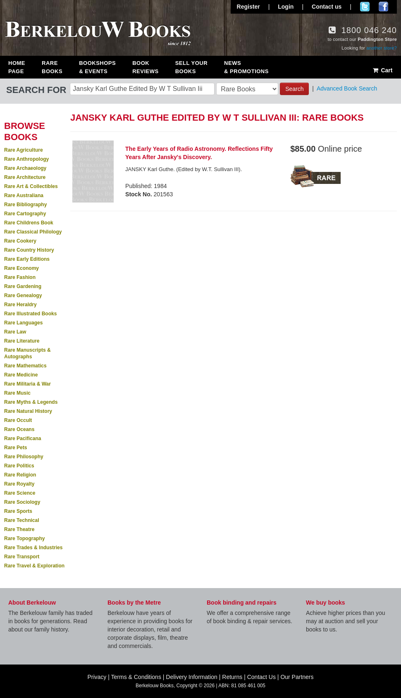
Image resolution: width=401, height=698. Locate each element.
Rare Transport (21, 557)
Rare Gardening (22, 286)
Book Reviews (145, 67)
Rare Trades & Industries (33, 547)
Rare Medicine (21, 375)
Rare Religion (20, 475)
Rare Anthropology (26, 159)
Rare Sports (18, 511)
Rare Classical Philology (33, 232)
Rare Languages (23, 323)
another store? (381, 47)
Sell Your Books (191, 67)
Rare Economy (21, 268)
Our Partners (296, 677)
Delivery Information (191, 677)
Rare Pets (15, 447)
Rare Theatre (19, 529)
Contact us (326, 6)
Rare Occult (18, 420)
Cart (382, 70)
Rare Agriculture (23, 150)
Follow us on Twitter (365, 7)
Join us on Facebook (383, 7)
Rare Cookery (20, 241)
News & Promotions (246, 67)
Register (248, 6)
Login (286, 6)
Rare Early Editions (27, 259)
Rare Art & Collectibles (31, 186)
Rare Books (52, 67)
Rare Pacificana (22, 438)
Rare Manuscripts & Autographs (27, 353)
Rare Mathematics (25, 366)
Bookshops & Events (97, 67)
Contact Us (261, 677)
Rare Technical (21, 520)
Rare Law (15, 332)
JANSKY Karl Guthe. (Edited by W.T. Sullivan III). (183, 169)
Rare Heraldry (20, 304)
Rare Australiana (23, 195)
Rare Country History (29, 250)
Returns (232, 677)
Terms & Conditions (136, 677)
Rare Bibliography (25, 204)
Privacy (96, 677)
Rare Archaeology (25, 168)
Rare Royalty (19, 484)
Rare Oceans (19, 429)
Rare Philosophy (23, 457)
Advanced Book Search (347, 88)
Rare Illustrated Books (30, 314)
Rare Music (17, 393)
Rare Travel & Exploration (34, 566)
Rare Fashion (20, 277)
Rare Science (19, 493)
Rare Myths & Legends (30, 402)
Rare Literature (21, 341)
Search (294, 89)
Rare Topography (24, 538)
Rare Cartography (25, 214)
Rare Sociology (22, 502)
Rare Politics (19, 466)
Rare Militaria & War (27, 384)
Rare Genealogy (23, 295)
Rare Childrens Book (28, 223)
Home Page (16, 67)
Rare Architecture (24, 177)
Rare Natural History (28, 411)
